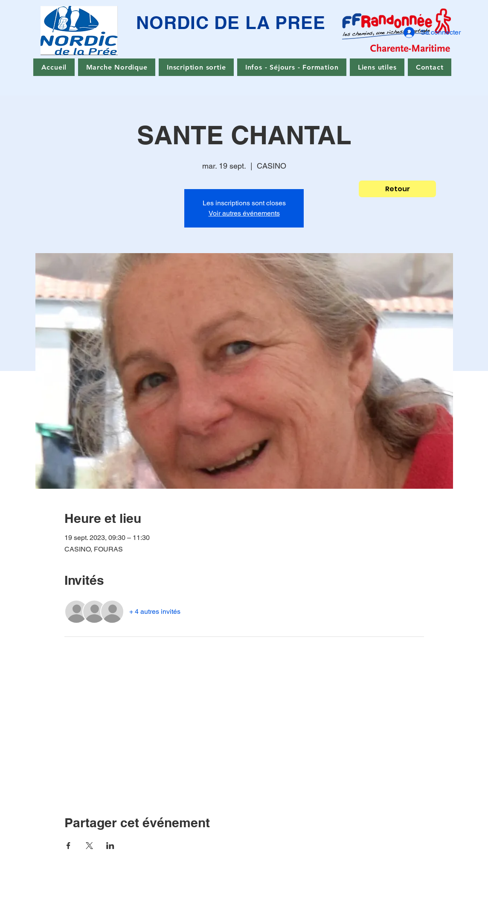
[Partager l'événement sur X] (89, 845)
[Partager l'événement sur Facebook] (68, 845)
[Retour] (397, 189)
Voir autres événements (244, 213)
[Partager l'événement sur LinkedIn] (110, 845)
